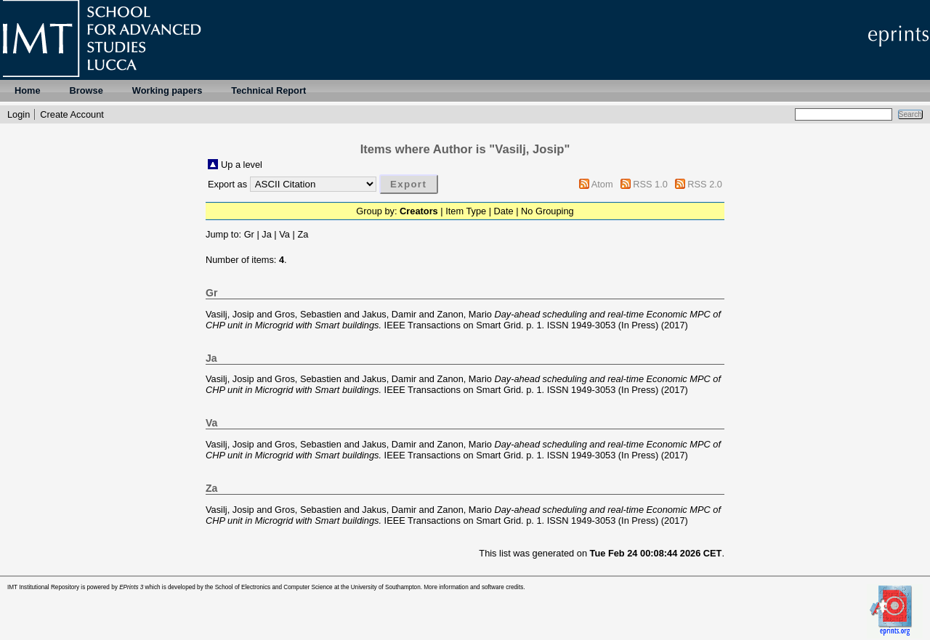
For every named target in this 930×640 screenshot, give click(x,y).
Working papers (167, 90)
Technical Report (268, 90)
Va (284, 234)
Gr (249, 234)
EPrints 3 (131, 587)
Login (18, 114)
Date (504, 211)
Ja (267, 234)
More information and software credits (473, 587)
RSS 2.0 (704, 184)
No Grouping (547, 211)
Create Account (72, 114)
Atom (602, 184)
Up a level (241, 164)
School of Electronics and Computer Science (274, 587)
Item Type (465, 211)
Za (302, 234)
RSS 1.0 (650, 184)
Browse (86, 90)
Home (28, 90)
